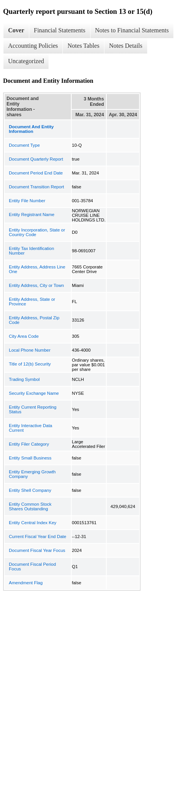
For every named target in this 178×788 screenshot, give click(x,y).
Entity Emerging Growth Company (32, 474)
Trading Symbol (24, 379)
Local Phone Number (29, 350)
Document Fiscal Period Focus (32, 566)
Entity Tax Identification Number (31, 250)
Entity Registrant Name (31, 214)
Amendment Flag (26, 582)
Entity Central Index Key (32, 522)
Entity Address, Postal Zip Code (34, 320)
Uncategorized (26, 61)
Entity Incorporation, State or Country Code (37, 232)
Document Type (24, 145)
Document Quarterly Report (36, 159)
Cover (16, 30)
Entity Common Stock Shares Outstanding (30, 506)
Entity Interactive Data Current (30, 428)
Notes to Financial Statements (132, 30)
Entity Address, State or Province (32, 301)
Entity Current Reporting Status (32, 409)
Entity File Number (27, 200)
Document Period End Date (36, 173)
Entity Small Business (30, 458)
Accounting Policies (33, 45)
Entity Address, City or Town (36, 285)
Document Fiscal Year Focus (37, 550)
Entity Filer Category (29, 444)
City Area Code (24, 336)
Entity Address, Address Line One (37, 269)
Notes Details (126, 45)
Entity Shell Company (30, 490)
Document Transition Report (36, 186)
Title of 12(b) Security (30, 364)
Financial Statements (60, 30)
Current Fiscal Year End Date (37, 536)
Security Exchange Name (34, 393)
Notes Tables (83, 45)
